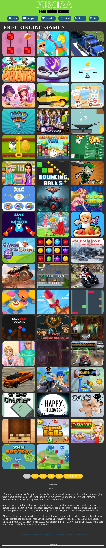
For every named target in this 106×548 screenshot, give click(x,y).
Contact (94, 18)
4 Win (47, 534)
